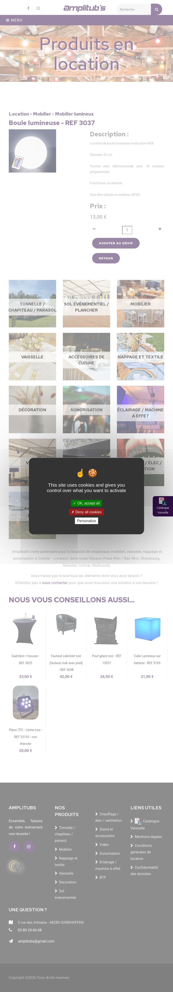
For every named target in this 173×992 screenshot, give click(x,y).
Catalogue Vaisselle (163, 510)
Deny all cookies (86, 512)
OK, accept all (86, 503)
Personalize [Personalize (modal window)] (86, 521)
